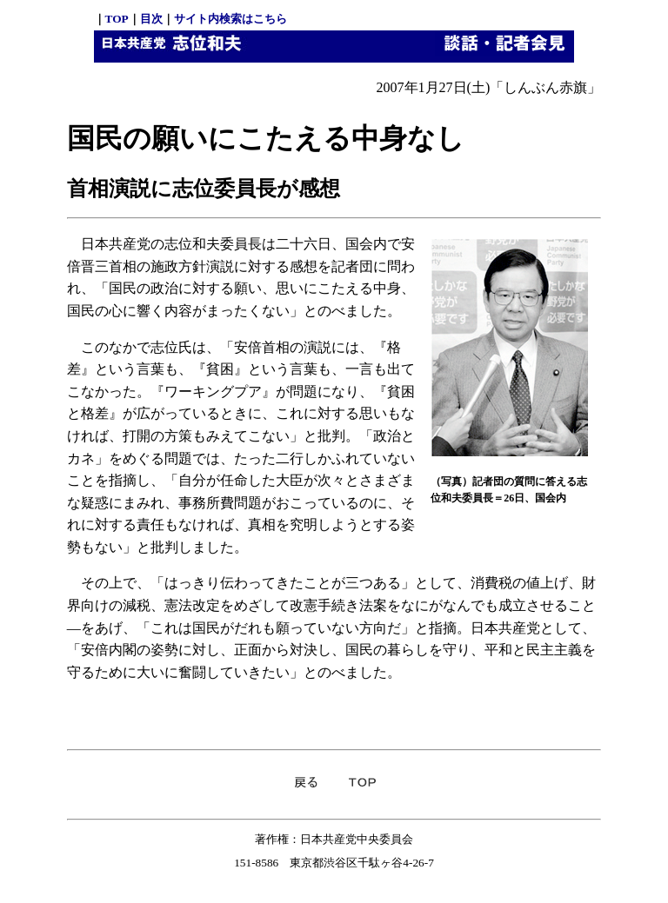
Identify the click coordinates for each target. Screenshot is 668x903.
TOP (117, 18)
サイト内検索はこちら (230, 18)
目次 (151, 18)
